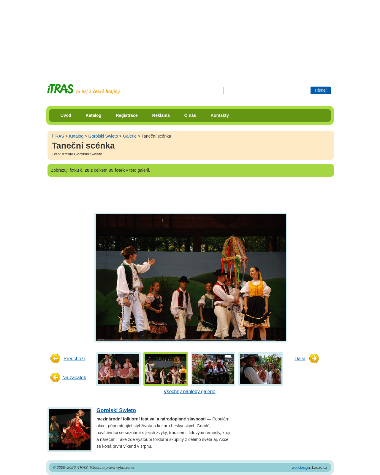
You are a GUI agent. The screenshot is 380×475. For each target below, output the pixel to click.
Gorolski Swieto (103, 136)
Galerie (130, 136)
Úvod (66, 115)
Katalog (94, 115)
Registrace (127, 115)
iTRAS (58, 136)
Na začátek (74, 377)
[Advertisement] (190, 37)
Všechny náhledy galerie (189, 391)
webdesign (301, 467)
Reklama (161, 115)
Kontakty (219, 115)
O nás (190, 115)
